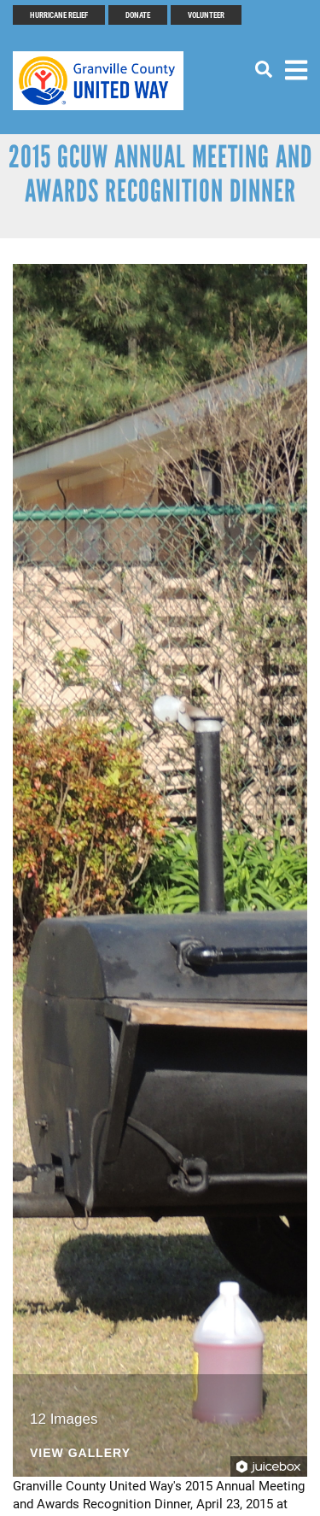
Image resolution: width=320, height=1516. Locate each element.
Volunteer (206, 14)
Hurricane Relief (59, 14)
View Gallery (80, 1453)
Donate (137, 14)
